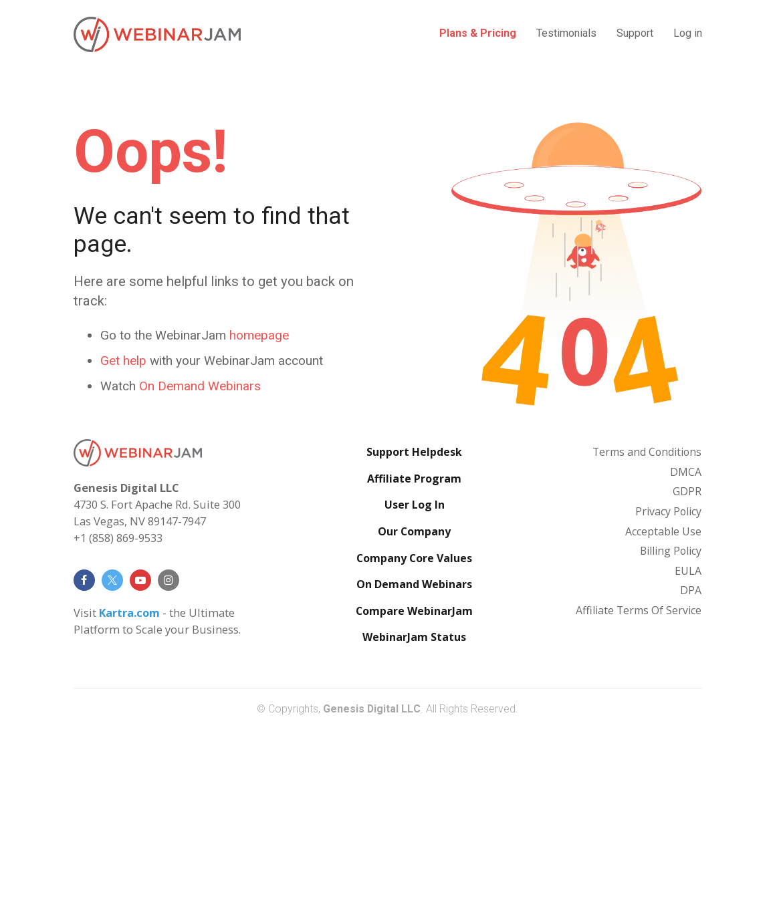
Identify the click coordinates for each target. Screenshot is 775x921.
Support (635, 33)
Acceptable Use (663, 722)
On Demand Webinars (414, 776)
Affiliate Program (414, 670)
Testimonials (566, 33)
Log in (687, 33)
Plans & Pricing (477, 33)
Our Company (414, 723)
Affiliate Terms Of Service (638, 802)
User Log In (414, 696)
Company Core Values (414, 749)
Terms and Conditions (646, 643)
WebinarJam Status (414, 828)
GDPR (687, 683)
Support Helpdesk (414, 643)
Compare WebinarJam (414, 802)
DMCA (685, 663)
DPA (690, 782)
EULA (688, 762)
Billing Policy (670, 742)
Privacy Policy (668, 703)
